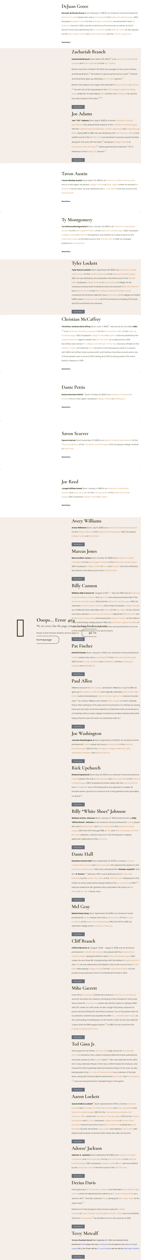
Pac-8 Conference (127, 995)
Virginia (104, 496)
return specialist (90, 63)
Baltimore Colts (123, 748)
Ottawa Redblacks (70, 444)
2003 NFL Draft (118, 29)
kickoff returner (83, 290)
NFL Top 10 (85, 891)
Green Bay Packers (70, 239)
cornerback (100, 17)
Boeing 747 (92, 151)
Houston (116, 566)
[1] (111, 58)
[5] (101, 98)
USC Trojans (110, 63)
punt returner (113, 295)
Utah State (69, 448)
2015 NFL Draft (106, 239)
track (105, 1198)
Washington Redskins (81, 752)
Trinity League (113, 701)
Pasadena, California (90, 692)
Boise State (94, 536)
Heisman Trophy (69, 348)
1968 (86, 665)
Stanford (83, 235)
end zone (102, 839)
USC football (108, 79)
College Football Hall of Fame (85, 1029)
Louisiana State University (92, 605)
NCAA (91, 348)
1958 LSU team (129, 614)
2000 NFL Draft (115, 878)
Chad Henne (133, 1076)
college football (78, 21)
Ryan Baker (118, 1076)
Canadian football (124, 120)
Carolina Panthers (70, 339)
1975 (78, 787)
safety (107, 610)
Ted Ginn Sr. (100, 1050)
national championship (83, 618)
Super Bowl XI (131, 960)
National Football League (122, 17)
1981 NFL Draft (95, 137)
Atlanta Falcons (85, 532)
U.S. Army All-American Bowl (101, 1072)
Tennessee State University (84, 146)
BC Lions (90, 1120)
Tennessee (86, 1218)
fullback (91, 597)
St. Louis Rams (99, 29)
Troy (105, 566)
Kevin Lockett (104, 1129)
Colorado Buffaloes (119, 968)
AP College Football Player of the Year (99, 344)
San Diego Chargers (107, 748)
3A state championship (122, 1193)
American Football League (83, 601)
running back (78, 243)
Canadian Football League (125, 124)
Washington (119, 398)
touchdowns (91, 1003)
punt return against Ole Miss (123, 622)
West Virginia (112, 184)
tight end (104, 597)
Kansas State (110, 282)
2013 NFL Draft (67, 193)
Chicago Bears (101, 492)
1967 (112, 661)
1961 (105, 661)
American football (70, 17)
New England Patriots (85, 230)
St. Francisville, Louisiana (97, 1189)
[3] (73, 89)
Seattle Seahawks (97, 34)
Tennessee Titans (86, 1167)
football (75, 657)
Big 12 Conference (111, 1124)
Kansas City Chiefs (95, 878)
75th (109, 830)
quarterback (77, 124)
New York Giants (115, 1159)
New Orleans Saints (76, 34)
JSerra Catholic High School (110, 696)
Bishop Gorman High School (126, 84)
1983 (85, 787)
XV (138, 960)
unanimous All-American (101, 614)
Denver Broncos (131, 783)
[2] (90, 73)
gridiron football (111, 440)
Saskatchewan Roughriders (91, 129)
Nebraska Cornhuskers (102, 21)
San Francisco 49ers (125, 133)
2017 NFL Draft (102, 339)
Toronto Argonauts (122, 34)
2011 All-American (131, 286)
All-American (87, 995)
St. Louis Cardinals (91, 661)
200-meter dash (126, 1198)
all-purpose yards (91, 299)
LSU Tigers (121, 610)
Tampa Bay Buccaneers (116, 1112)
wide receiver (129, 180)
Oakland (126, 952)
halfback (83, 597)
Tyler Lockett (127, 1129)
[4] (99, 98)
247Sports (121, 93)
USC (120, 1163)
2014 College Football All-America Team (113, 290)
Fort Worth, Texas (114, 1213)
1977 (93, 665)
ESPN (103, 93)
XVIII (77, 964)
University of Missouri (103, 926)
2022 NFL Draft (110, 570)
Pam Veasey (96, 687)
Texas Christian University (93, 1213)
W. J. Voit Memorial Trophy (123, 1015)
